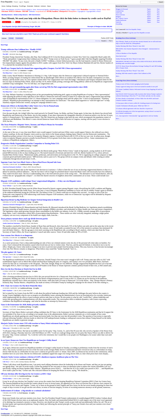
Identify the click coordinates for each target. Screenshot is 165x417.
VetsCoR (118, 22)
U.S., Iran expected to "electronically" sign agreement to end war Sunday (137, 116)
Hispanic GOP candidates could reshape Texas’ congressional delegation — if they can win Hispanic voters (41, 181)
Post (158, 9)
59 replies (35, 326)
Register (26, 2)
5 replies (30, 89)
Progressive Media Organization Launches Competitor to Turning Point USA (30, 143)
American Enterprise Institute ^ (12, 167)
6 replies (30, 70)
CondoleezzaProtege (25, 51)
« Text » (110, 41)
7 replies (35, 127)
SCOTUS (18, 9)
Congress (73, 9)
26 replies (35, 221)
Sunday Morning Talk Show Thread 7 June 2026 (130, 71)
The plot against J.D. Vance (11, 252)
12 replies (35, 376)
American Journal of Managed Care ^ (14, 204)
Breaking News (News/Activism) (126, 38)
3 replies (35, 183)
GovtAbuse (92, 9)
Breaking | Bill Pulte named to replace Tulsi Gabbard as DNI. (133, 73)
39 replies (35, 202)
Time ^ (5, 274)
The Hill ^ (6, 54)
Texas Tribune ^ (8, 186)
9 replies (35, 145)
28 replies (35, 359)
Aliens (34, 9)
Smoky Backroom (121, 20)
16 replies (36, 164)
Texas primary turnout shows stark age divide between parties (24, 219)
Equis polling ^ (7, 129)
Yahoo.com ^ (7, 328)
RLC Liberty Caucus (122, 18)
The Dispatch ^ (7, 110)
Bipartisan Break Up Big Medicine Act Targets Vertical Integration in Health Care (32, 200)
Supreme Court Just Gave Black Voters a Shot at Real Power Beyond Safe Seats (31, 162)
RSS (111, 409)
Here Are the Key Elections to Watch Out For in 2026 (21, 269)
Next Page (4, 45)
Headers (104, 41)
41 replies (31, 237)
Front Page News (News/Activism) (126, 80)
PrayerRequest (10, 9)
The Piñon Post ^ (8, 73)
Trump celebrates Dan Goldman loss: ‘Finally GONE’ (21, 49)
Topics (149, 9)
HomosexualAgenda (43, 9)
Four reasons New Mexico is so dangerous (16, 235)
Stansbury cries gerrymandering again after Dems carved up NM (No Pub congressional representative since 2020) (44, 87)
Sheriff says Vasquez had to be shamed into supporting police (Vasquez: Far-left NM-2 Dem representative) (41, 68)
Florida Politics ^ (8, 378)
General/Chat (120, 11)
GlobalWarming (54, 9)
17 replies (36, 342)
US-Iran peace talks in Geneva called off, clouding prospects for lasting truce (138, 103)
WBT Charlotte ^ (8, 290)
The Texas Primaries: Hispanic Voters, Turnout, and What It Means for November (32, 125)
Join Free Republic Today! (133, 29)
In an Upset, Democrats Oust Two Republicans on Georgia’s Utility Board (29, 340)
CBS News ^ (6, 362)
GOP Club (119, 13)
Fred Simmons (23, 393)
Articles (4, 38)
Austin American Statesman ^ (12, 223)
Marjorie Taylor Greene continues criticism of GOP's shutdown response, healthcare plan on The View (39, 357)
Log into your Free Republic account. (139, 33)
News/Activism (120, 15)
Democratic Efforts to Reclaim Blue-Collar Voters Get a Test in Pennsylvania (30, 106)
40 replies (35, 51)
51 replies (35, 307)
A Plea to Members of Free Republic (126, 53)
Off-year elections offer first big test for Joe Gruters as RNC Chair (26, 374)
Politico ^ (6, 309)
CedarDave (23, 70)
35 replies (35, 254)
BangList (29, 9)
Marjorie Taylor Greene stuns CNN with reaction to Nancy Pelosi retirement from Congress (35, 323)
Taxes (68, 9)
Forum (16, 2)
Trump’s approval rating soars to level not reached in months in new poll (137, 86)
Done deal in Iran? (121, 56)
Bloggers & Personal (122, 9)
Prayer (3, 9)
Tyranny (98, 9)
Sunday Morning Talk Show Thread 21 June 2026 (130, 46)
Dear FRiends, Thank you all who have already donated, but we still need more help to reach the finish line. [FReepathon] (138, 42)
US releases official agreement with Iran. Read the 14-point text (134, 108)
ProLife (23, 9)
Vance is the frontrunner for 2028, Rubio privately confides (23, 305)
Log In (21, 2)
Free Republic (7, 2)
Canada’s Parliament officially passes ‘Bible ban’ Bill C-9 (132, 106)
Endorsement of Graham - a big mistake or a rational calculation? (26, 391)
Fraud (78, 9)
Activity (11, 38)
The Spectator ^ (8, 257)
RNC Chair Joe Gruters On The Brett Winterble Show (21, 286)
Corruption (62, 9)
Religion (118, 16)
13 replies (35, 271)
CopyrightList (81, 11)
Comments (19, 38)
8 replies (35, 108)
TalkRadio (32, 11)
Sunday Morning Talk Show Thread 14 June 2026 (130, 59)
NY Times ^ (6, 345)
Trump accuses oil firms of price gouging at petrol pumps (132, 84)
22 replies (32, 393)
